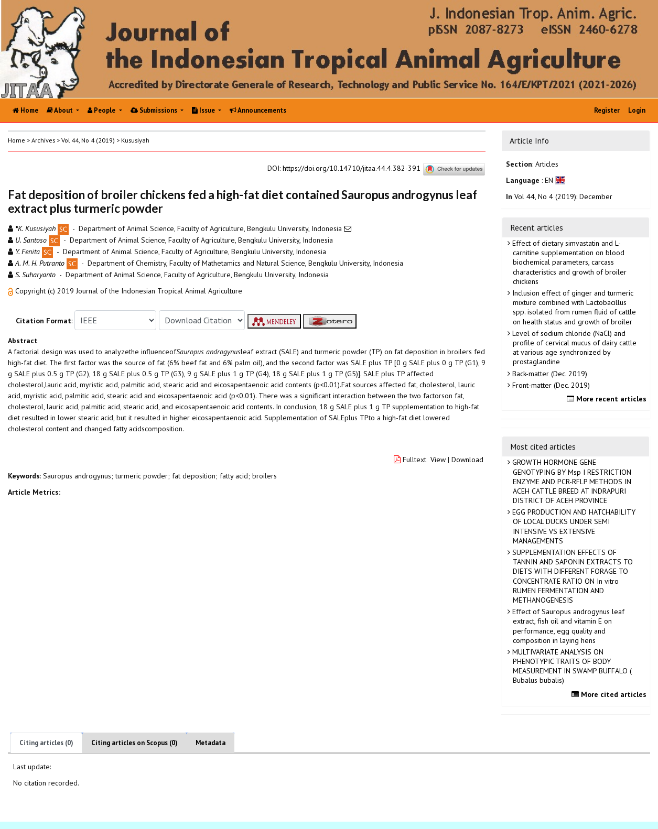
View (438, 459)
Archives (43, 140)
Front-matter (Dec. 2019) (550, 385)
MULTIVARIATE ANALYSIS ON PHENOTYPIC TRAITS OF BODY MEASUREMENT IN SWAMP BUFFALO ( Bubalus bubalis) (571, 666)
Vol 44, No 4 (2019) (88, 140)
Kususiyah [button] (135, 140)
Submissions (155, 110)
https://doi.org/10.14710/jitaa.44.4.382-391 (351, 168)
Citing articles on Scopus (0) (134, 742)
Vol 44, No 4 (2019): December (563, 196)
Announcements (258, 110)
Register (607, 110)
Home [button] (16, 140)
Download (467, 459)
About (60, 110)
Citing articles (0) (46, 742)
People (102, 110)
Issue (204, 110)
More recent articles (607, 398)
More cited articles (610, 694)
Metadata (210, 742)
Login (636, 110)
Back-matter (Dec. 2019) (548, 373)
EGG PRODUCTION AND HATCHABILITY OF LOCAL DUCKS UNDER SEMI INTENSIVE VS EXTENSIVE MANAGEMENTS (572, 526)
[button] (11, 291)
